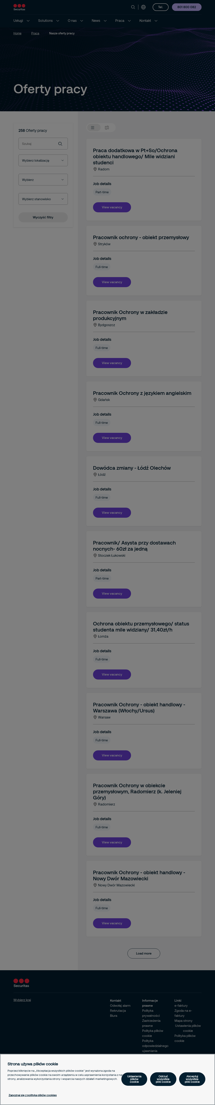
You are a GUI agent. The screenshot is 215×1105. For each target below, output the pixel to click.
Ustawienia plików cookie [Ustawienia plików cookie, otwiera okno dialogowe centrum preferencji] (134, 1079)
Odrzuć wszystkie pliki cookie (163, 1079)
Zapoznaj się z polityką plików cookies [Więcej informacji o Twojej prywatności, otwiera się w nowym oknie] (33, 1095)
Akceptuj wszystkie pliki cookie (192, 1079)
